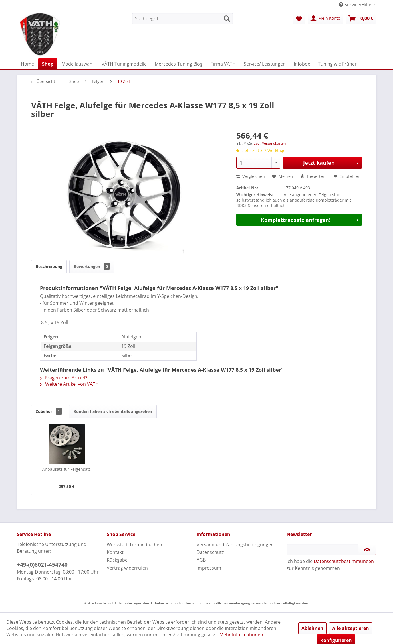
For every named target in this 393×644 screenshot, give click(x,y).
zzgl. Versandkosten (270, 143)
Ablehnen (312, 628)
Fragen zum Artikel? (63, 378)
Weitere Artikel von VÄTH (69, 384)
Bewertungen (92, 266)
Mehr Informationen (241, 634)
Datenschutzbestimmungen (344, 561)
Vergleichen (250, 176)
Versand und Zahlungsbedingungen (235, 544)
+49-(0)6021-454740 (42, 564)
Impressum (209, 568)
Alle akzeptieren (350, 628)
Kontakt (115, 552)
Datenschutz (210, 552)
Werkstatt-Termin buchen (134, 544)
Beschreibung (49, 266)
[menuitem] (182, 18)
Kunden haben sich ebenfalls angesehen (113, 411)
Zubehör (49, 411)
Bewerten (313, 176)
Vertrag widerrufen (127, 568)
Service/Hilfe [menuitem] (355, 4)
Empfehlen (347, 176)
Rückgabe (117, 560)
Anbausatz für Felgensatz (66, 469)
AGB (201, 560)
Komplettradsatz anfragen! (309, 219)
